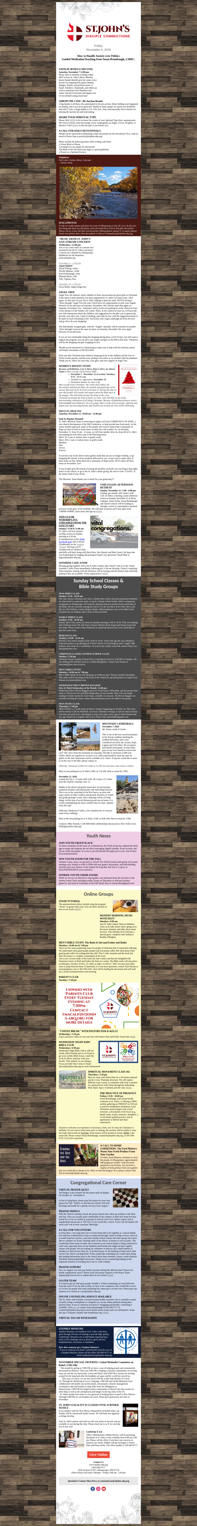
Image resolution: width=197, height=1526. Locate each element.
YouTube (85, 1133)
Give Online (98, 1455)
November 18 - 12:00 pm (70, 284)
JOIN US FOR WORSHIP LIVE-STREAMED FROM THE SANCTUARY (73, 521)
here (75, 1307)
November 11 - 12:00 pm (70, 263)
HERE (73, 120)
